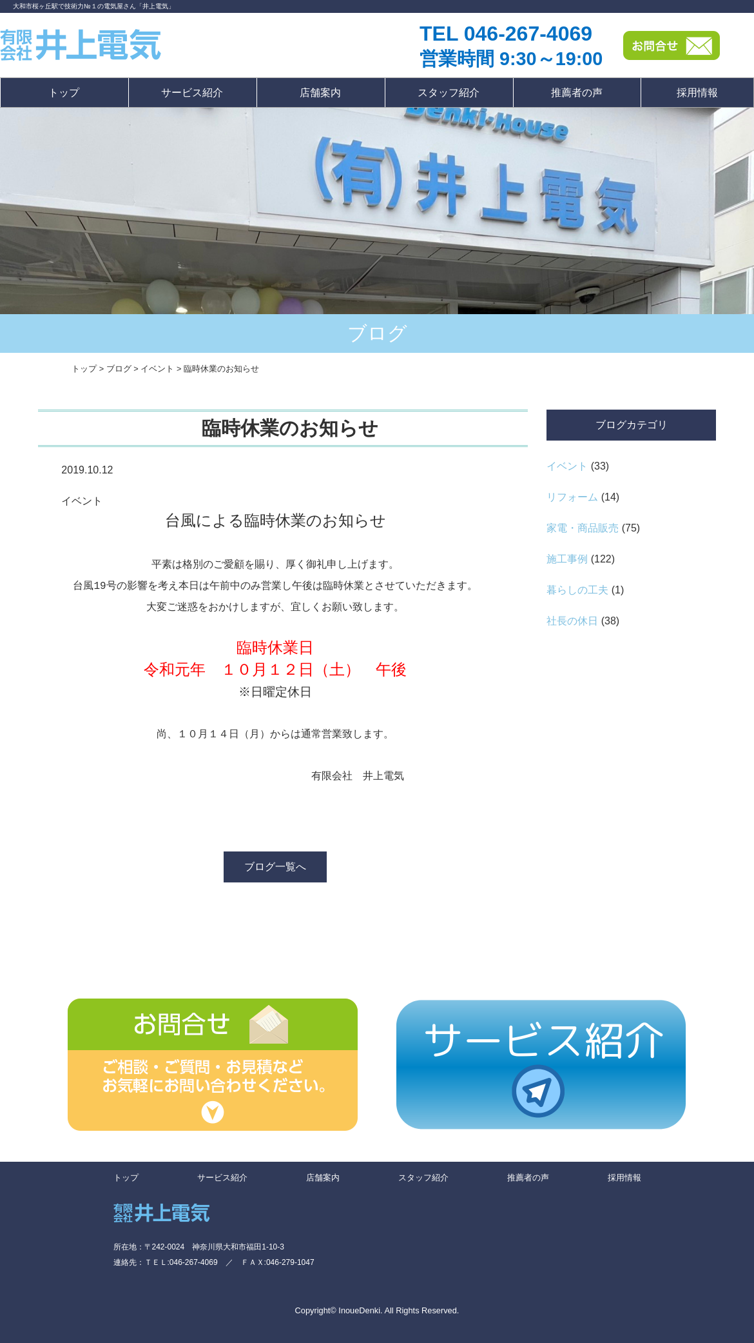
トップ (63, 92)
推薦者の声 (577, 92)
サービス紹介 (192, 92)
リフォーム (572, 497)
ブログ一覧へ (275, 871)
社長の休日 (572, 620)
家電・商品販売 (582, 527)
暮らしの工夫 (577, 589)
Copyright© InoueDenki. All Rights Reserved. (377, 1315)
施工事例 (567, 558)
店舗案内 (320, 92)
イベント (567, 466)
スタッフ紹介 (448, 92)
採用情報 (697, 92)
